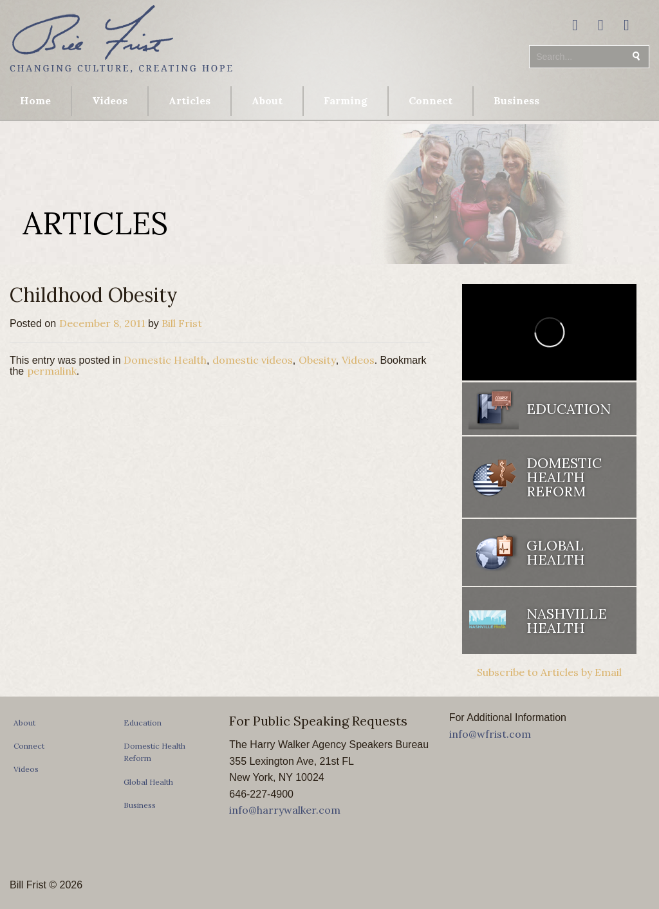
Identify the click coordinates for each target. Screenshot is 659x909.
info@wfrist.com (490, 733)
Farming (345, 100)
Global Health (555, 552)
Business (516, 100)
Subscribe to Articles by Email (549, 672)
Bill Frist (182, 323)
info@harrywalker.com (284, 809)
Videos (109, 100)
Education (568, 409)
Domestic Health (165, 359)
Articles (189, 100)
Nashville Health (566, 620)
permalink (52, 370)
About (267, 100)
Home (35, 100)
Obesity (317, 359)
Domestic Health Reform (564, 477)
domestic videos (252, 359)
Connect (430, 100)
